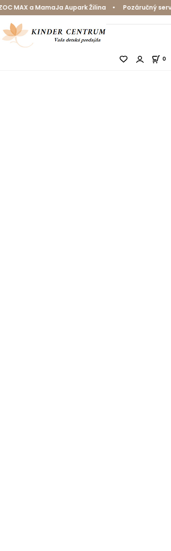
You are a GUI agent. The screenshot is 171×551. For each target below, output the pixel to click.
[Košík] (161, 58)
